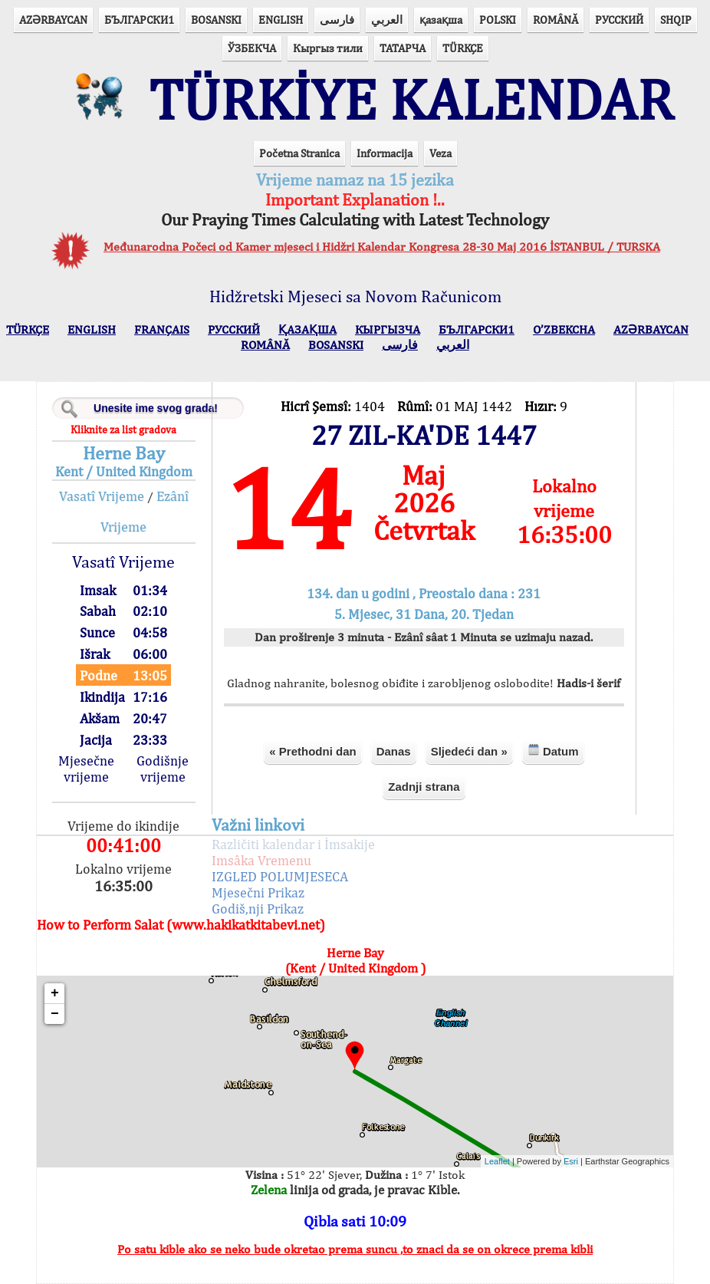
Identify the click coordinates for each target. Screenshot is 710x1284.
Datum (553, 750)
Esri (571, 1161)
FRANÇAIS (161, 329)
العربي (387, 19)
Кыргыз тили (328, 47)
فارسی (337, 19)
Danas (393, 751)
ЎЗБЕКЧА (252, 47)
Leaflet (497, 1161)
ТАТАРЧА (403, 47)
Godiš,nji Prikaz (258, 908)
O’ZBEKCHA (564, 329)
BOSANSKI (216, 19)
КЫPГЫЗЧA (387, 329)
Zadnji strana (423, 786)
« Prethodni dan (312, 751)
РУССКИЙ (619, 19)
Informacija (385, 153)
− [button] (55, 1014)
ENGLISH (280, 19)
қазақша (440, 19)
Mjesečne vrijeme (86, 768)
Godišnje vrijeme (162, 768)
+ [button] (55, 993)
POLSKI (497, 19)
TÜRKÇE (462, 47)
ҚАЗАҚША (307, 329)
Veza (440, 153)
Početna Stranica (299, 153)
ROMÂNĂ (555, 19)
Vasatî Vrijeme (101, 496)
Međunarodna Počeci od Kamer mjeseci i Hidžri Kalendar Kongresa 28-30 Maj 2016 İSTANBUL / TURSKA (382, 246)
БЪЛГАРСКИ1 (139, 19)
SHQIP (676, 19)
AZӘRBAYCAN (53, 19)
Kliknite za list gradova (123, 429)
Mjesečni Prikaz (258, 892)
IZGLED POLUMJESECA (280, 876)
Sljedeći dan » (469, 751)
